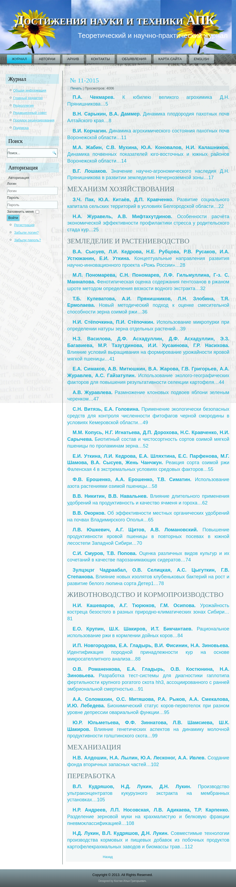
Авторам (47, 59)
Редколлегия (23, 105)
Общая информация (29, 90)
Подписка (21, 128)
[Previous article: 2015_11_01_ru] (108, 857)
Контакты (100, 59)
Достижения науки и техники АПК (115, 20)
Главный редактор (28, 98)
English (201, 59)
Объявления (134, 59)
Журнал (19, 59)
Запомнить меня (20, 212)
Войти (13, 218)
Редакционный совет (30, 113)
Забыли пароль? (27, 240)
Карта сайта (170, 59)
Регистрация (24, 225)
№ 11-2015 (84, 80)
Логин (11, 184)
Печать (76, 88)
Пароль (13, 198)
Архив (73, 59)
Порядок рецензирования (33, 120)
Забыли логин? (26, 232)
